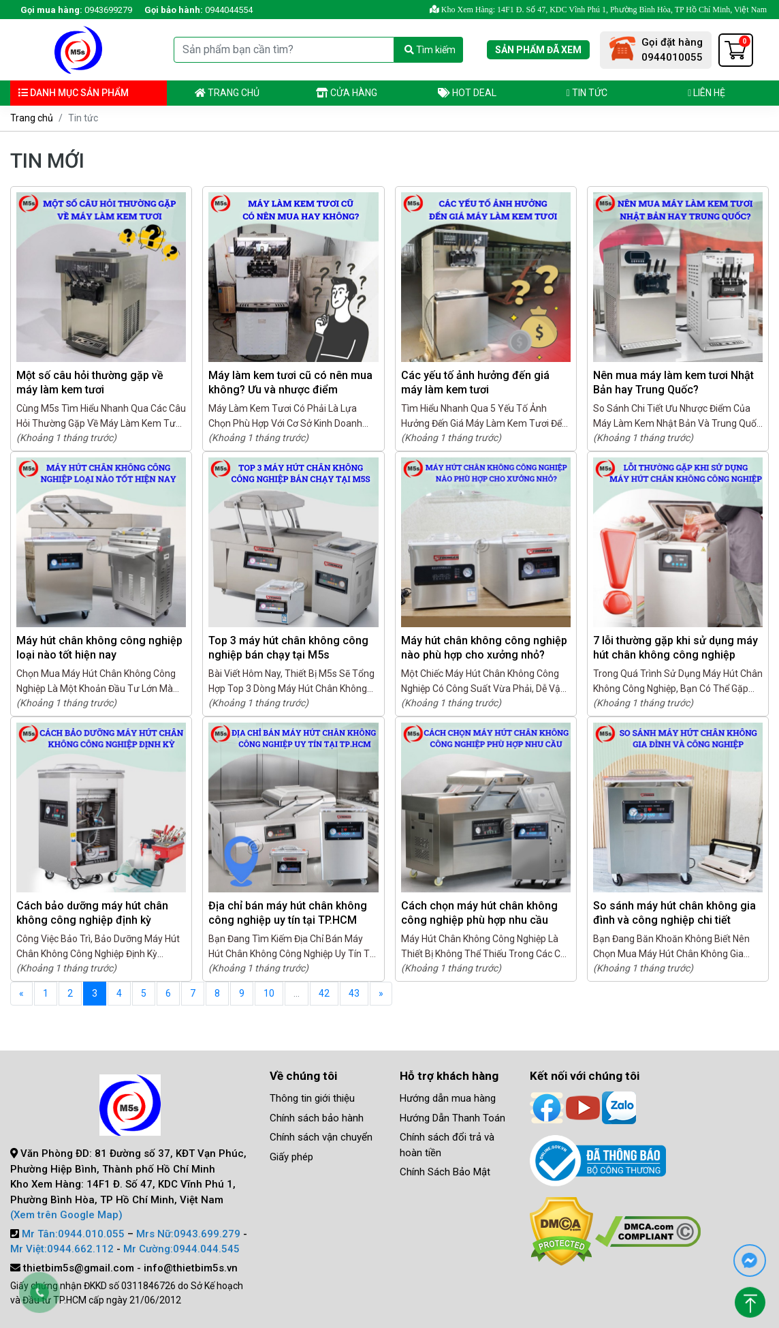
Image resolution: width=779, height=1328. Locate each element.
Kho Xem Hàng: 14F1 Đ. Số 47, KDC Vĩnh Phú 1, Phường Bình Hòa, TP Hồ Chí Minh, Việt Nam (598, 9)
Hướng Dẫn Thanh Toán (452, 1118)
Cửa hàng (346, 92)
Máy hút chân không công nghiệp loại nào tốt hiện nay (99, 647)
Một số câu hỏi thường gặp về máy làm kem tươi (89, 382)
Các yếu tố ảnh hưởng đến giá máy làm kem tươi (475, 382)
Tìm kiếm (430, 49)
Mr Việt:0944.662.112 (62, 1249)
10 (269, 993)
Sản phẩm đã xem (538, 49)
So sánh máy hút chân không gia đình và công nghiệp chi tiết (674, 912)
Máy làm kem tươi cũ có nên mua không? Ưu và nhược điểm (290, 382)
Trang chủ (227, 92)
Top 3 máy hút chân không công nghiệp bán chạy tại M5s (288, 647)
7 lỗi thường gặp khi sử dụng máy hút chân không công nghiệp (675, 647)
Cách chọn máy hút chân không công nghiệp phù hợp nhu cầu (479, 912)
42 (324, 993)
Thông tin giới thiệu (312, 1098)
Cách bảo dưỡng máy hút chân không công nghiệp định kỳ (92, 912)
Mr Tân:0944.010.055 (73, 1234)
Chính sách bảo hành (317, 1118)
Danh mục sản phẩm (73, 92)
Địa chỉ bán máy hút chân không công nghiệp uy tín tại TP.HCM (287, 912)
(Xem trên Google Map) (66, 1215)
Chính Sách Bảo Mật (445, 1172)
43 (354, 993)
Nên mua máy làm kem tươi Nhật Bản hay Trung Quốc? (673, 382)
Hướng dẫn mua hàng (448, 1098)
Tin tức (587, 92)
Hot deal (467, 92)
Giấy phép (291, 1157)
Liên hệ (706, 92)
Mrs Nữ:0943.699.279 (188, 1234)
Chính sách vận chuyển (321, 1137)
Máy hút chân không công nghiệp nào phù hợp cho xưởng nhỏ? (484, 647)
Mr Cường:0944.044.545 (181, 1249)
